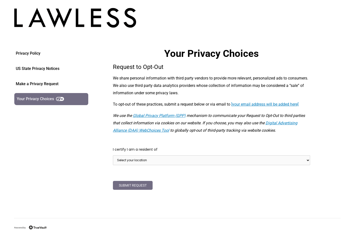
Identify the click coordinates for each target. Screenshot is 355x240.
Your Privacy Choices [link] (40, 98)
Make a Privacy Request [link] (37, 83)
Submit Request (133, 185)
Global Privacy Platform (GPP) (159, 115)
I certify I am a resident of (135, 149)
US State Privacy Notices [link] (37, 68)
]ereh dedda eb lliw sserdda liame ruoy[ (265, 104)
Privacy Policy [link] (28, 53)
